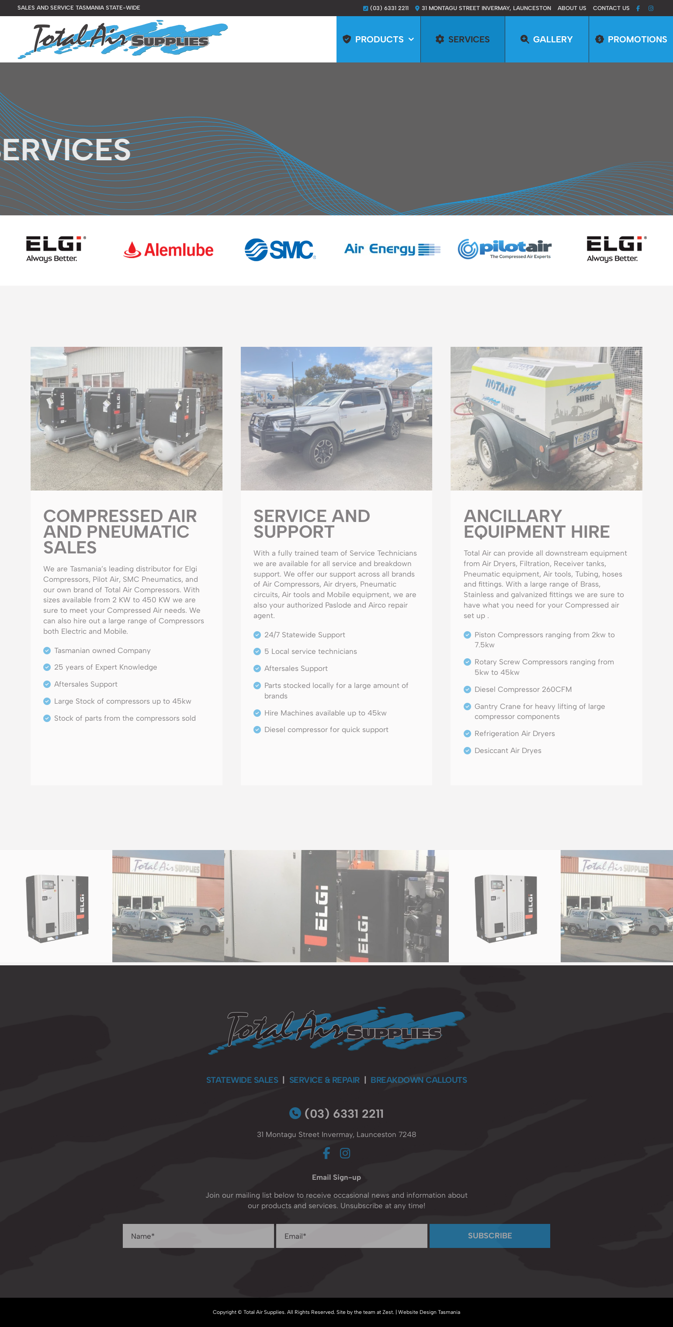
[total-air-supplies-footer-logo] (336, 1010)
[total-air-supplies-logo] (122, 23)
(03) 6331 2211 (336, 1113)
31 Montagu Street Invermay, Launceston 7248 (336, 1134)
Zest (387, 1312)
